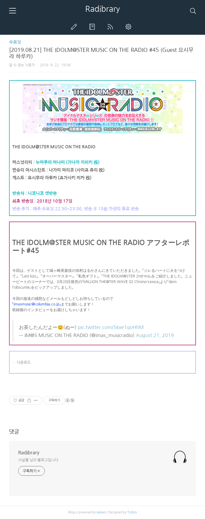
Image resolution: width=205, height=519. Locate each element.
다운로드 (24, 362)
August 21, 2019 (155, 335)
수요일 (15, 42)
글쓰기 (75, 26)
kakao (101, 512)
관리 (129, 26)
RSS (111, 26)
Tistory (132, 512)
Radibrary (102, 9)
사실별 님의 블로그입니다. (38, 460)
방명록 (93, 26)
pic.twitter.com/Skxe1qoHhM (111, 327)
